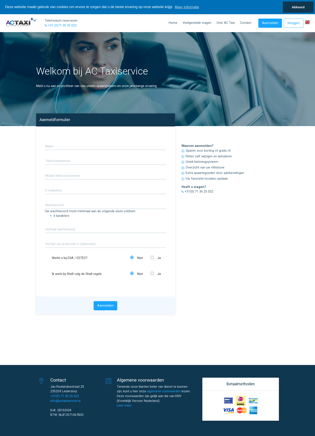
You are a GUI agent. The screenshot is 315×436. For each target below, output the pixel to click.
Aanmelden (270, 23)
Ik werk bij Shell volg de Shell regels (77, 274)
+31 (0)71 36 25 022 (61, 25)
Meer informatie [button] (187, 7)
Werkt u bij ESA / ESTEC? (70, 258)
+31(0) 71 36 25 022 (64, 396)
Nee (136, 258)
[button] (307, 22)
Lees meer (124, 405)
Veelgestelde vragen (197, 23)
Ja (155, 258)
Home (173, 23)
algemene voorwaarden (164, 391)
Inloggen (293, 23)
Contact (245, 23)
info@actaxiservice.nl (65, 401)
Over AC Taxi (226, 23)
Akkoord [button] (298, 7)
